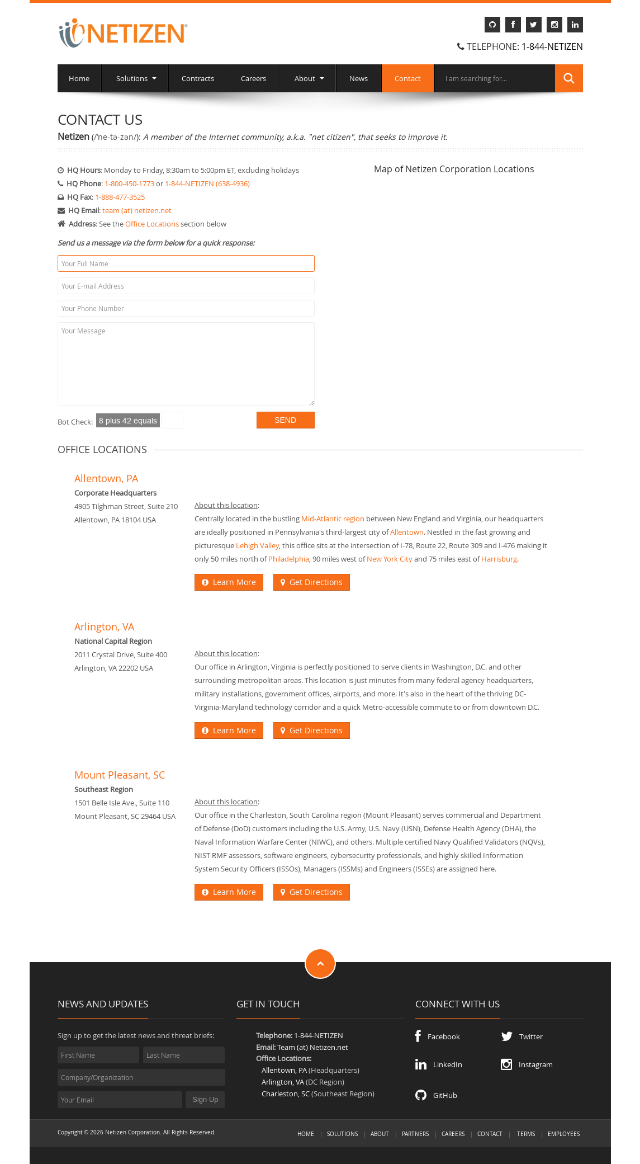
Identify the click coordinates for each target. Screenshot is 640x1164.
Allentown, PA (106, 478)
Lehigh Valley (257, 545)
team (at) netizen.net (137, 210)
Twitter (522, 1036)
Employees (564, 1134)
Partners (415, 1134)
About (307, 78)
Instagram (527, 1064)
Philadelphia (288, 559)
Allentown (407, 532)
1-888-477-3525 (120, 197)
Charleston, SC (286, 1093)
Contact (408, 78)
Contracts (198, 78)
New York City (390, 559)
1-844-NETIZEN (552, 46)
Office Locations (152, 224)
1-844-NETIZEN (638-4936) (207, 183)
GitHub (436, 1095)
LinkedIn (438, 1064)
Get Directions (312, 582)
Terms (526, 1134)
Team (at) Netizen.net (312, 1047)
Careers (253, 78)
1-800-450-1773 (129, 183)
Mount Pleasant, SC (119, 775)
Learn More (229, 582)
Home (79, 78)
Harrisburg (499, 559)
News (358, 78)
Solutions (135, 78)
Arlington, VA (104, 626)
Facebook (437, 1036)
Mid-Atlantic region (332, 518)
